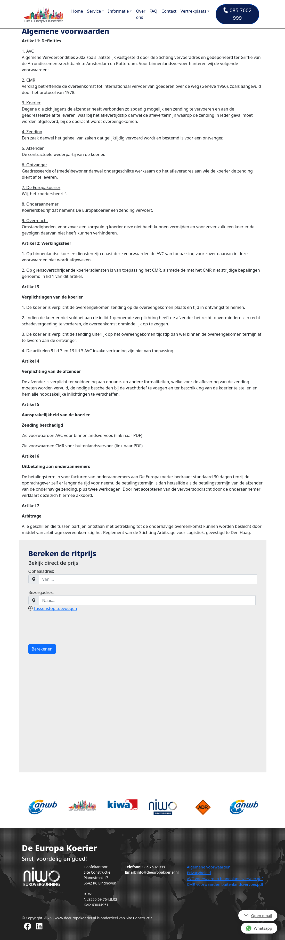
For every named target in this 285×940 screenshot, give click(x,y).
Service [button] (94, 11)
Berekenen (42, 649)
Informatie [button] (118, 11)
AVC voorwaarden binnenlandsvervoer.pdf (225, 878)
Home (77, 11)
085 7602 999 (237, 14)
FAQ (153, 11)
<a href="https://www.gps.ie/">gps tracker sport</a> (142, 709)
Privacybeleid (199, 872)
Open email (257, 915)
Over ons (140, 14)
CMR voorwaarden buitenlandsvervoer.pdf (225, 884)
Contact (168, 11)
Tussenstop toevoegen (55, 608)
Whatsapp (259, 928)
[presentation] (67, 628)
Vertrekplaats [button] (193, 11)
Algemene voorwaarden (208, 867)
